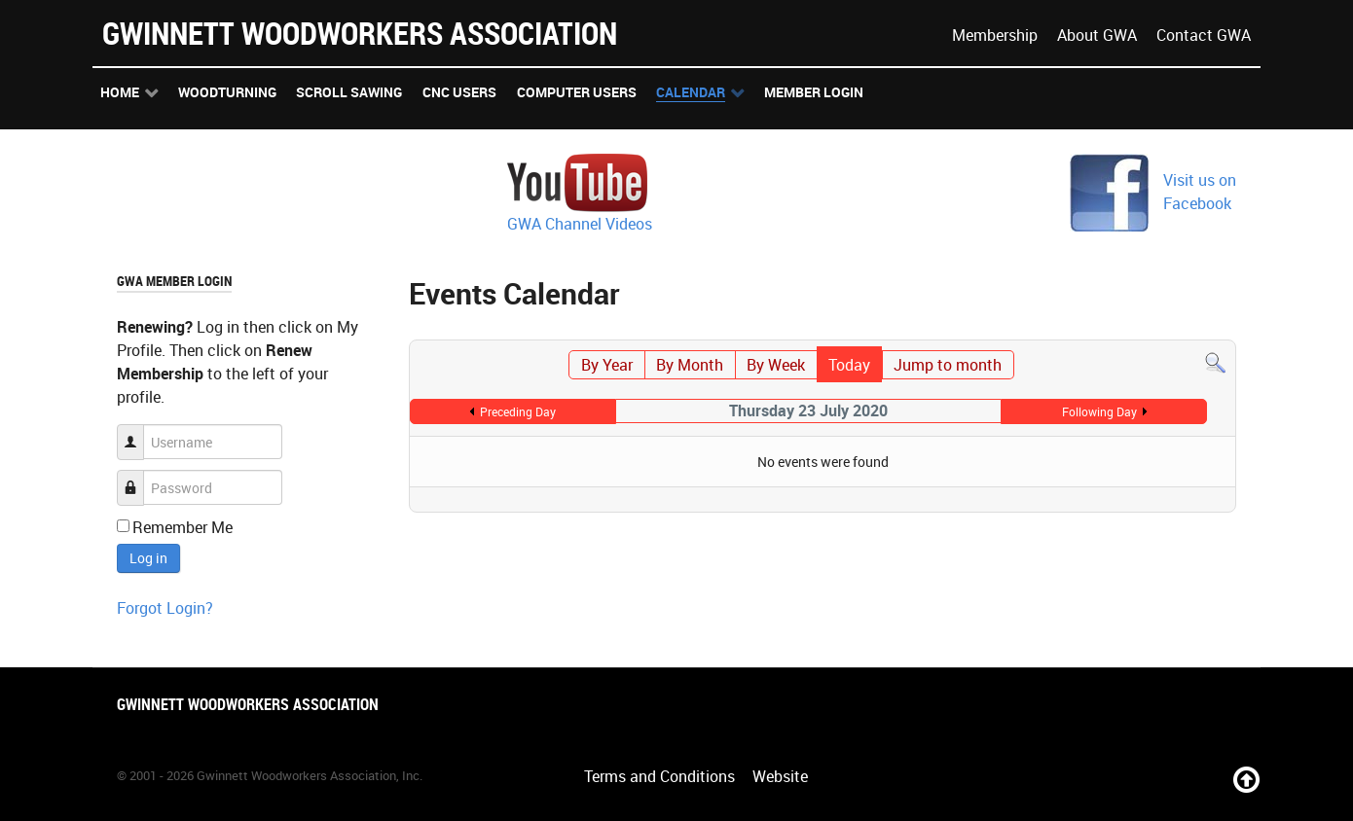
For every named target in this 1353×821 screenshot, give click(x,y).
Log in (148, 558)
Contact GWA (1203, 35)
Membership (995, 35)
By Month (689, 364)
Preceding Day (518, 411)
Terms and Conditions (659, 776)
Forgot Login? (165, 608)
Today (849, 364)
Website (780, 776)
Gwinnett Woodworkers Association (359, 33)
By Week (776, 364)
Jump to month (948, 364)
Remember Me (182, 527)
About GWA (1097, 35)
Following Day (1099, 411)
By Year (607, 364)
